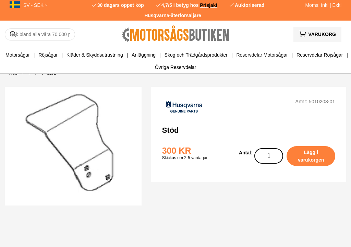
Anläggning (144, 55)
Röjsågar (48, 55)
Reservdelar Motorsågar (262, 55)
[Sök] (40, 34)
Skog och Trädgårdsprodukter (196, 55)
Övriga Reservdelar (175, 67)
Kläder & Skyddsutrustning (94, 55)
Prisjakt (209, 5)
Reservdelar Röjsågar (319, 55)
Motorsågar (17, 55)
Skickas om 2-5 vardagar (185, 157)
